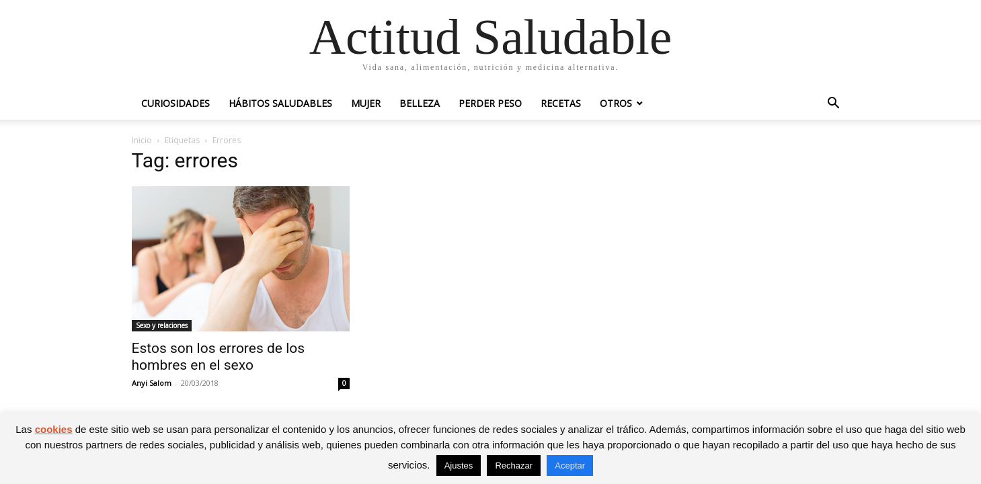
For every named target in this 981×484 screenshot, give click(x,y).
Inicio (142, 140)
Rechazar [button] (514, 465)
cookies (54, 429)
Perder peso (490, 103)
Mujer (366, 103)
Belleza (419, 103)
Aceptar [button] (570, 465)
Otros (616, 103)
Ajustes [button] (458, 465)
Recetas (561, 103)
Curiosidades (175, 103)
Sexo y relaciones (162, 325)
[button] (834, 104)
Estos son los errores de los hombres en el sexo (218, 356)
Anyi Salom (151, 383)
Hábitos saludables (280, 103)
